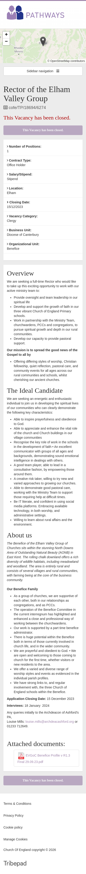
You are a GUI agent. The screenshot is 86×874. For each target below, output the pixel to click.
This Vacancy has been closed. (43, 130)
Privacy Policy (13, 815)
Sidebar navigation (43, 71)
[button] (43, 41)
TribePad (14, 864)
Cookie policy (12, 827)
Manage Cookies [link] (15, 839)
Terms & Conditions (17, 803)
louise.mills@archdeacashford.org (49, 721)
